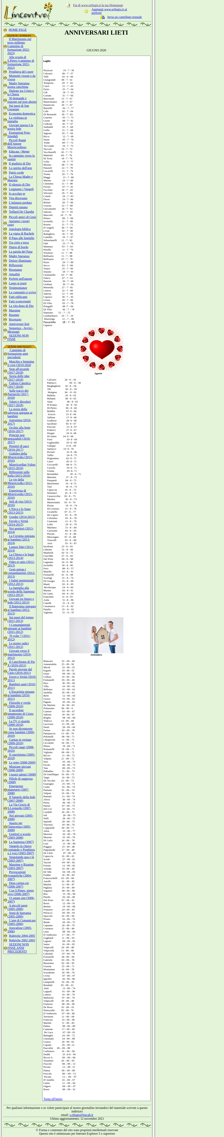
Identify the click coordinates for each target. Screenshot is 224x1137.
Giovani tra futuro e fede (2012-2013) (20, 600)
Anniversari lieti (19, 324)
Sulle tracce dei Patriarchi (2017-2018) (18, 394)
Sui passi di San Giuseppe (18, 107)
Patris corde (16, 172)
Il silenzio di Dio (19, 184)
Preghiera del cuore (21, 71)
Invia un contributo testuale (124, 17)
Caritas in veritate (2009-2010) (19, 741)
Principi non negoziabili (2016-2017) (19, 438)
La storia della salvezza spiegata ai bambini (19, 412)
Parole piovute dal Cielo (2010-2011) (19, 671)
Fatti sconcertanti (20, 301)
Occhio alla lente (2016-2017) (18, 429)
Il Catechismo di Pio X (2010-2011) (21, 663)
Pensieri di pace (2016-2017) (18, 447)
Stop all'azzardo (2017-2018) (18, 370)
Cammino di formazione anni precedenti (17, 353)
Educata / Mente (19, 151)
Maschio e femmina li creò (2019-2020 (20, 363)
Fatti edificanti (18, 297)
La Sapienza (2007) (21, 842)
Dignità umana (18, 207)
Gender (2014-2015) (22, 517)
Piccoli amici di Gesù (22, 217)
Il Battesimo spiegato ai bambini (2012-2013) (21, 610)
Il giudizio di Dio (20, 163)
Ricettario (15, 319)
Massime (14, 310)
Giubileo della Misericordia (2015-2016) (20, 457)
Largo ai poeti (17, 283)
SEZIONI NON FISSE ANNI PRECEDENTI (18, 948)
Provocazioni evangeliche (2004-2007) (19, 875)
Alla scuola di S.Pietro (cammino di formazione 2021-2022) (20, 62)
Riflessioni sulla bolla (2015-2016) (18, 473)
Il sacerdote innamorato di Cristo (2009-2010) (20, 714)
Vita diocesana (18, 198)
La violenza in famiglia (17, 119)
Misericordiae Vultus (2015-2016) (21, 466)
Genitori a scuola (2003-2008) (19, 835)
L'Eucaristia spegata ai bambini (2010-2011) (20, 695)
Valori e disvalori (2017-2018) (19, 403)
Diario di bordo (18, 247)
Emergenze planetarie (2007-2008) (18, 789)
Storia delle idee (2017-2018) (18, 377)
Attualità (14, 274)
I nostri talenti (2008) (22, 774)
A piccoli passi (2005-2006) (17, 907)
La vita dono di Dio (21, 306)
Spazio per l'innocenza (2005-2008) (19, 826)
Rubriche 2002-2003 (22, 940)
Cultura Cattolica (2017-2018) (19, 384)
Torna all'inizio (53, 1099)
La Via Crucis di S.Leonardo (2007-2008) (19, 808)
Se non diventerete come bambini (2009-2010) (21, 732)
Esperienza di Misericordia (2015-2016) (20, 494)
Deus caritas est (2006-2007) (18, 884)
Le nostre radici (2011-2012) (18, 645)
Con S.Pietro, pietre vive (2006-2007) (20, 892)
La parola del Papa (20, 251)
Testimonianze (18, 287)
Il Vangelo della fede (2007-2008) (21, 798)
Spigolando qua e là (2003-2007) (20, 858)
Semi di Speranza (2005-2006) (19, 914)
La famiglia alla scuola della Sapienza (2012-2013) (21, 591)
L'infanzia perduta (20, 202)
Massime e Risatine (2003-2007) (20, 866)
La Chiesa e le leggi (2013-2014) (20, 556)
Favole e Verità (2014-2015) (17, 522)
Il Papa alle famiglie (21, 238)
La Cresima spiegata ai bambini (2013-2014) (21, 539)
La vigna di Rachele (21, 233)
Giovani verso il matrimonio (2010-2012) (19, 654)
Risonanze (15, 269)
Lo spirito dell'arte (20, 168)
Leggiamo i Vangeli (21, 189)
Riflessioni (15, 265)
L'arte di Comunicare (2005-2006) (21, 922)
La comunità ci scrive (22, 292)
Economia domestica (22, 113)
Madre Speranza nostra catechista (18, 85)
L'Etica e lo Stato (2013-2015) (19, 510)
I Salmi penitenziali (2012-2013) (20, 582)
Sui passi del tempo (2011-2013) (20, 619)
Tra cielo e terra (19, 242)
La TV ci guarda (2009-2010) (18, 723)
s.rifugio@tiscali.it (81, 1115)
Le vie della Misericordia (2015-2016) (20, 483)
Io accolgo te (17, 193)
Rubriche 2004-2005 (22, 935)
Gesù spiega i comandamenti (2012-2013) (21, 573)
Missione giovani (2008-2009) (19, 768)
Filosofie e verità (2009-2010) (18, 704)
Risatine (14, 315)
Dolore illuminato (20, 260)
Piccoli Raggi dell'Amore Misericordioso (16, 143)
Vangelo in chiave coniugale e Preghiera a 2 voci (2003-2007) (21, 849)
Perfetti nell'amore (20, 278)
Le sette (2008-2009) (22, 762)
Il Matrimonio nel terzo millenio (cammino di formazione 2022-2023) (19, 46)
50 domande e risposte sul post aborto (21, 100)
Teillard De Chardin (21, 211)
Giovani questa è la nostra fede (20, 126)
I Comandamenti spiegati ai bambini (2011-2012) (19, 628)
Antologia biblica (20, 229)
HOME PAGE (18, 29)
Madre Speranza (19, 256)
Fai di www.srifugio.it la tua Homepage (98, 5)
